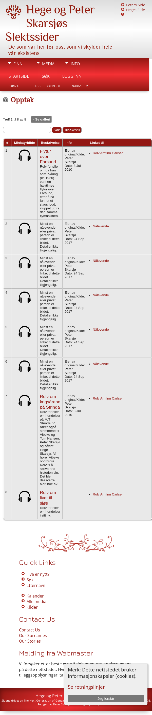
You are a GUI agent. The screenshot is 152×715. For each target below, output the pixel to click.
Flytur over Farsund (48, 156)
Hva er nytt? (38, 574)
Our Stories (30, 641)
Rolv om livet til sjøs (48, 498)
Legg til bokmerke (47, 86)
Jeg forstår (106, 699)
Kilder (32, 607)
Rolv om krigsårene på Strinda (50, 402)
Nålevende (101, 226)
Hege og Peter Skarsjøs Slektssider (50, 23)
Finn (18, 64)
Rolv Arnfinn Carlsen (108, 153)
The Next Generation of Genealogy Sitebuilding (55, 700)
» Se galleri (41, 119)
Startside (19, 76)
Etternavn (36, 585)
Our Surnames (33, 635)
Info (75, 64)
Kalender (35, 596)
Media (48, 64)
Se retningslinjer (86, 687)
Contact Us (29, 630)
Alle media (36, 601)
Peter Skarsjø (62, 704)
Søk (46, 76)
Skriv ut (15, 86)
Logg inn (72, 76)
